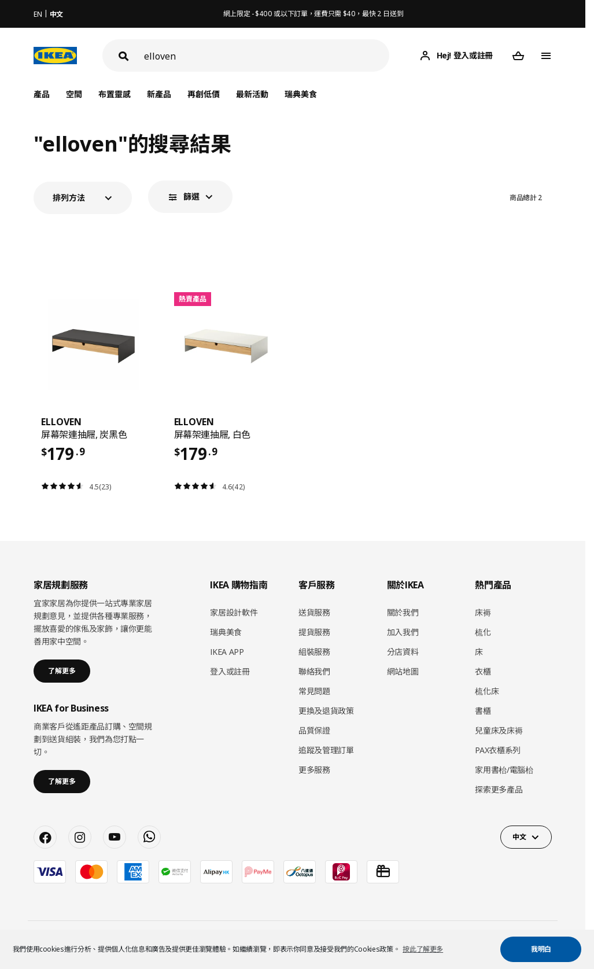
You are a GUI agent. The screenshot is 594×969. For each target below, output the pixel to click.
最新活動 (252, 94)
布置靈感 (114, 94)
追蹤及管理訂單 (326, 750)
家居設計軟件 (233, 612)
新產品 (159, 94)
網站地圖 (403, 671)
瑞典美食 (301, 94)
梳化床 (487, 691)
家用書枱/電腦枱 (504, 769)
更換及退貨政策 (326, 710)
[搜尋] (266, 56)
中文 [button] (519, 837)
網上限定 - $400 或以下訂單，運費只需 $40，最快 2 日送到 (313, 14)
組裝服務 (314, 651)
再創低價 (203, 94)
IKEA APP (226, 651)
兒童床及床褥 (498, 730)
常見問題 (314, 691)
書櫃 (482, 710)
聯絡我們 (314, 671)
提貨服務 (314, 632)
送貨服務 (314, 612)
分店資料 (403, 651)
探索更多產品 (498, 789)
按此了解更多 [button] (423, 949)
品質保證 (314, 730)
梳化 (482, 632)
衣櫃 (482, 671)
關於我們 (403, 612)
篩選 (191, 196)
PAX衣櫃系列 (498, 750)
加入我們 (403, 632)
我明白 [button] (541, 949)
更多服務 (314, 769)
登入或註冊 (229, 671)
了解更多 (62, 671)
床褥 (482, 612)
